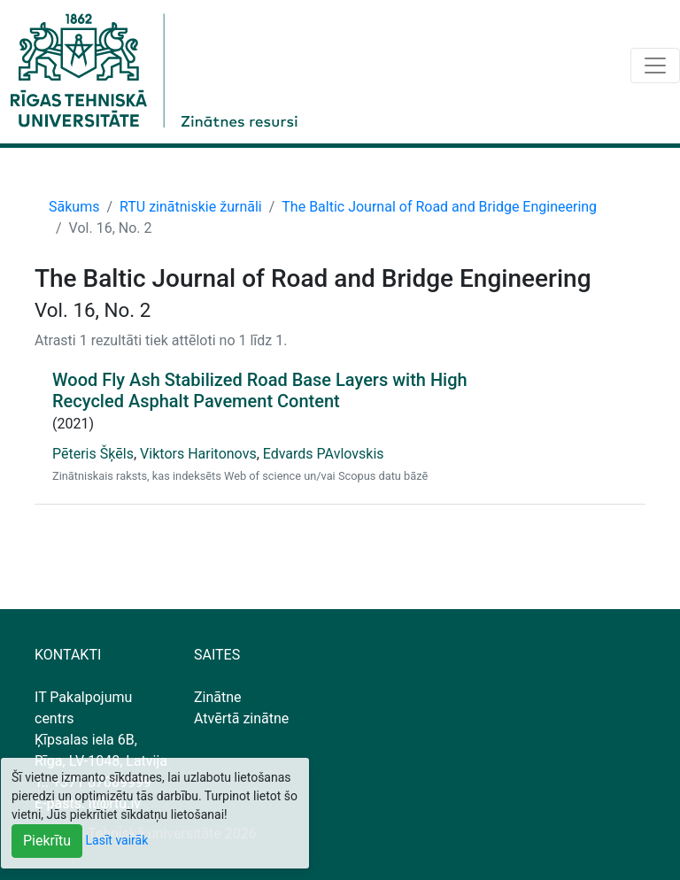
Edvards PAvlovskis (323, 453)
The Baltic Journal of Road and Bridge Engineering (439, 206)
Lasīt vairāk (117, 840)
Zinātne (218, 697)
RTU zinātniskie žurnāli (191, 206)
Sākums (74, 206)
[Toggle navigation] (655, 65)
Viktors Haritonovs (198, 453)
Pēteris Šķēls (93, 453)
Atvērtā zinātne (241, 718)
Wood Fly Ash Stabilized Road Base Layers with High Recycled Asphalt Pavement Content (260, 390)
